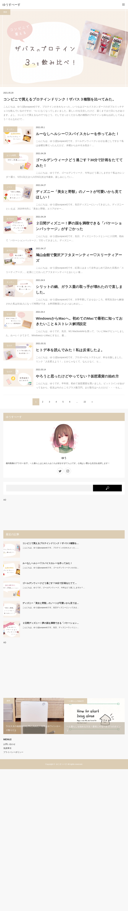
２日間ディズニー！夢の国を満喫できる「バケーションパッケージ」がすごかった (79, 226)
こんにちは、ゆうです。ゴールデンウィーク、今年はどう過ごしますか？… (53, 588)
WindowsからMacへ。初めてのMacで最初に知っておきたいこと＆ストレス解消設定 (79, 321)
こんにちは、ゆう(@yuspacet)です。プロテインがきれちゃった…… (50, 548)
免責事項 (7, 748)
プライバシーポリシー (13, 752)
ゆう (64, 457)
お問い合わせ (9, 744)
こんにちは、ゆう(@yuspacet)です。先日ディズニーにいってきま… (50, 607)
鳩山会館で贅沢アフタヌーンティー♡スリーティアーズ (79, 257)
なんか (9, 314)
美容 (5, 12)
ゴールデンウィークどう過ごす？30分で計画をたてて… (49, 583)
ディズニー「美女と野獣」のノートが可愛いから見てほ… (50, 603)
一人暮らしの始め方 (75, 701)
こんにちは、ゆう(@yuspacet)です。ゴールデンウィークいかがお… (50, 568)
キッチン (10, 129)
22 (85, 402)
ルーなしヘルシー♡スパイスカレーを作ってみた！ (77, 134)
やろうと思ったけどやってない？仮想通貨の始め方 (77, 376)
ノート (9, 187)
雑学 (8, 701)
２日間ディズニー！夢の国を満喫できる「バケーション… (50, 623)
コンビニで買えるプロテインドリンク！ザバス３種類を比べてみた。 (59, 99)
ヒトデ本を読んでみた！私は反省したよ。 (70, 350)
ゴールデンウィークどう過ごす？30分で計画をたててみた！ (79, 162)
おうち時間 (11, 155)
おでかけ (10, 219)
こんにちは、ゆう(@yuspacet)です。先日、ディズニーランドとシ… (50, 627)
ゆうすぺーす (61, 764)
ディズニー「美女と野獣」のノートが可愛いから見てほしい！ (79, 194)
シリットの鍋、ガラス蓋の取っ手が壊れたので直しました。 (79, 289)
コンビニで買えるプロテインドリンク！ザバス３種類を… (50, 543)
